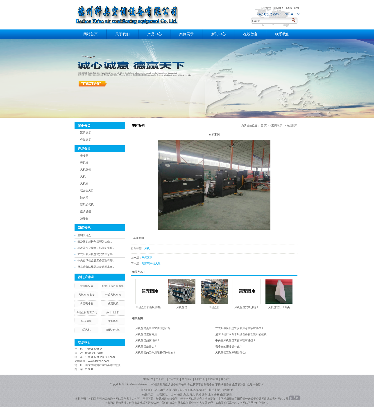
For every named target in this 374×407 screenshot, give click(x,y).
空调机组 (85, 211)
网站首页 (90, 34)
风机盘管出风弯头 (279, 307)
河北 (192, 394)
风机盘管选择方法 (146, 334)
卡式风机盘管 (113, 294)
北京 (210, 394)
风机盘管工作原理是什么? (230, 352)
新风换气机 (87, 204)
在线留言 (250, 34)
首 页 (264, 125)
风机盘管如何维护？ (147, 340)
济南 (229, 394)
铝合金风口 (87, 190)
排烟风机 (113, 321)
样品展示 (85, 139)
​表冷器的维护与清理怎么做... (94, 241)
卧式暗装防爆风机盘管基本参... (96, 266)
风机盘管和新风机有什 (149, 307)
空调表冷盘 (84, 235)
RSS (289, 8)
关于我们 (122, 34)
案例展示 (186, 34)
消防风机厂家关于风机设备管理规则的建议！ (242, 334)
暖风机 (84, 162)
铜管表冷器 (86, 303)
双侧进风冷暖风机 (113, 286)
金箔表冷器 (239, 384)
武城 (198, 394)
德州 (180, 394)
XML (297, 8)
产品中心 (154, 34)
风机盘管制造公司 (86, 312)
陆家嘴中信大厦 (151, 263)
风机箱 (84, 183)
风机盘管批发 (86, 294)
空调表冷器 (207, 384)
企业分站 (265, 8)
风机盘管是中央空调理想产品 (152, 328)
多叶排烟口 (113, 312)
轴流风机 (113, 303)
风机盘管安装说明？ (246, 307)
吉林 (217, 394)
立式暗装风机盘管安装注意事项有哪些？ (239, 328)
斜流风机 (86, 321)
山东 (173, 394)
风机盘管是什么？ (146, 346)
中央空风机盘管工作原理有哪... (96, 260)
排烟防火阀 (86, 286)
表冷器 (84, 155)
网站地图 (278, 8)
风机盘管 (85, 169)
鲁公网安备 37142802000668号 (188, 389)
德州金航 (227, 389)
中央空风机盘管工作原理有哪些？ (235, 340)
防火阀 (84, 197)
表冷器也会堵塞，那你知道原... (96, 248)
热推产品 (147, 394)
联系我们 (282, 34)
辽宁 (204, 394)
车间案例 (147, 257)
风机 (83, 176)
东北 (186, 394)
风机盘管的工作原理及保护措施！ (155, 352)
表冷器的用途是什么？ (228, 346)
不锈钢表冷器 (223, 384)
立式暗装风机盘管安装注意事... (96, 254)
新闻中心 (218, 34)
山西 (223, 394)
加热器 (84, 218)
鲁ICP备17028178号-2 (154, 389)
